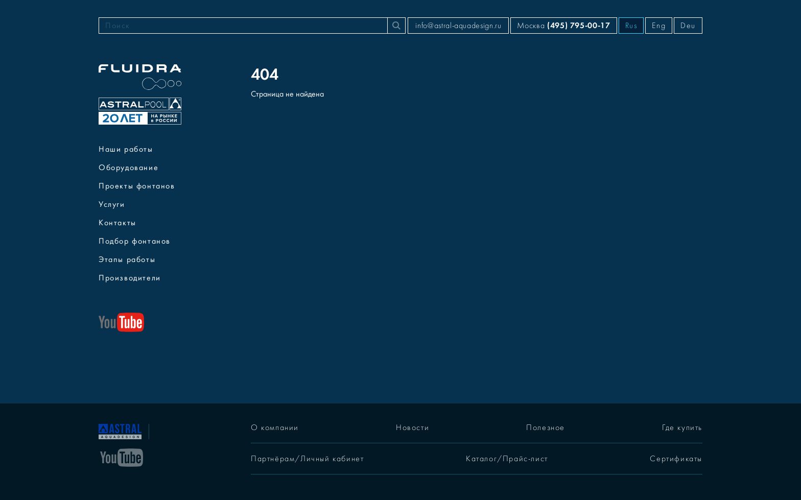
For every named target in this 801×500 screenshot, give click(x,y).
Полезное (545, 427)
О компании (275, 427)
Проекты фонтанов (137, 186)
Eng (659, 25)
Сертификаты (676, 458)
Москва (563, 25)
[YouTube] (122, 456)
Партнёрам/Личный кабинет (307, 458)
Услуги (112, 204)
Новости (412, 427)
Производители (130, 277)
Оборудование (128, 167)
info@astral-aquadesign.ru (458, 25)
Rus (631, 25)
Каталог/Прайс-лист (507, 458)
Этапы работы (127, 259)
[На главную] (120, 430)
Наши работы (126, 149)
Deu (688, 25)
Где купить (682, 427)
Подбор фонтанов (135, 241)
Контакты (117, 222)
